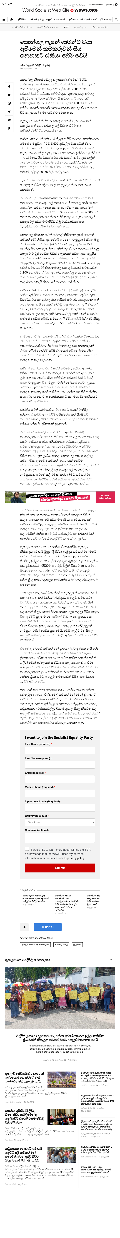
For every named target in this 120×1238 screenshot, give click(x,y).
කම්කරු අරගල (61, 944)
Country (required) (36, 816)
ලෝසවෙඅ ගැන (80, 27)
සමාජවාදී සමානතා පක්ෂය (48, 27)
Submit (60, 867)
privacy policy (75, 858)
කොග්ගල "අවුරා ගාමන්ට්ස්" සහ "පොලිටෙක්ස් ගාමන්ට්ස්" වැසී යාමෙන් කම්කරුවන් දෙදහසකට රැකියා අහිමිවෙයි (67, 903)
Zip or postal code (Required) (42, 801)
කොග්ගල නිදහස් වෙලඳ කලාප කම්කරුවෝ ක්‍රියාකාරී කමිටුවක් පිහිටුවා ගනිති (35, 898)
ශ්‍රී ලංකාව (77, 944)
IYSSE (66, 27)
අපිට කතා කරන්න (95, 4)
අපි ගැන (109, 4)
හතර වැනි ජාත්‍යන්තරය (22, 27)
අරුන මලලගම (27, 65)
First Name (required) (37, 744)
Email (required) (34, 773)
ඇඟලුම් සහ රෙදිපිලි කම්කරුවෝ (35, 944)
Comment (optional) (37, 830)
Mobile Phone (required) (39, 787)
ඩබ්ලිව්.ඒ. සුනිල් (42, 65)
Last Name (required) (37, 758)
